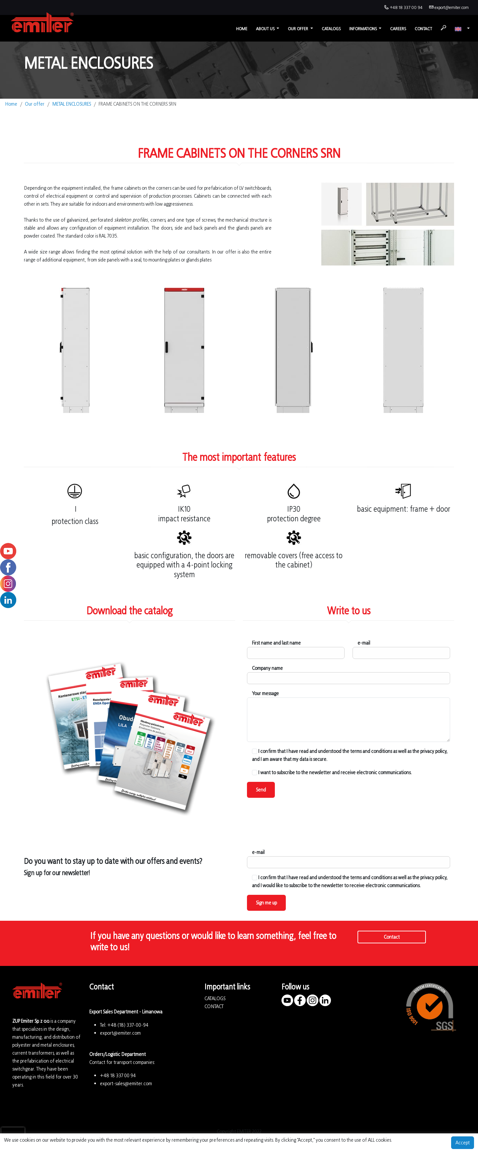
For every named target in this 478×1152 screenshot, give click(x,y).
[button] (462, 29)
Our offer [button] (298, 29)
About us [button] (266, 29)
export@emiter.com (452, 7)
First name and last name (276, 643)
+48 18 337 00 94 (406, 7)
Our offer (34, 104)
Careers (398, 29)
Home (241, 29)
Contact (423, 29)
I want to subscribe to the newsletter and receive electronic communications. (332, 772)
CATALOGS (214, 998)
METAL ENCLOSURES (71, 104)
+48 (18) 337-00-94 (127, 1025)
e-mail (364, 643)
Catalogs (331, 29)
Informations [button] (363, 29)
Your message (265, 693)
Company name (267, 668)
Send (261, 789)
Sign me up (266, 902)
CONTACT (214, 1006)
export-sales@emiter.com (126, 1083)
